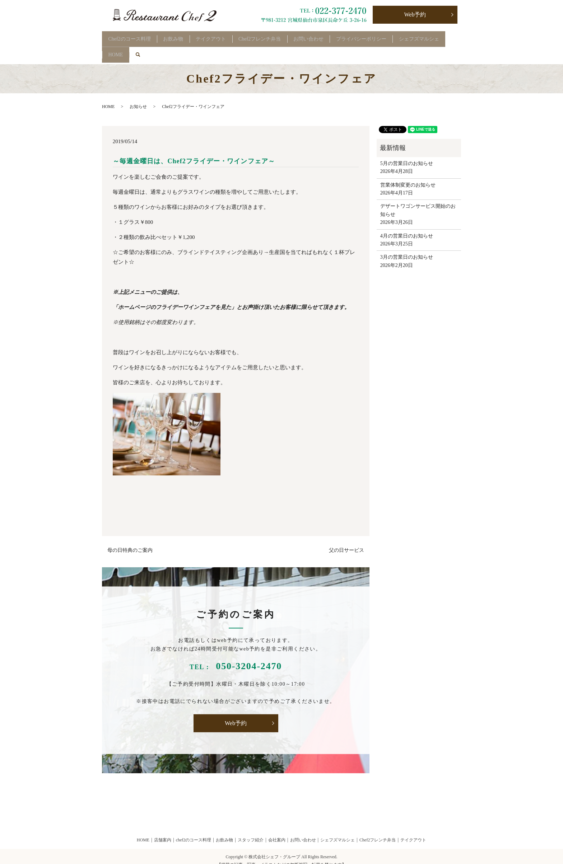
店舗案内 (162, 831)
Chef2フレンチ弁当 (276, 36)
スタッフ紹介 (251, 831)
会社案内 (276, 831)
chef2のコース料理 (193, 831)
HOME (175, 48)
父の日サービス (346, 541)
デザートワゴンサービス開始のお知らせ (418, 201)
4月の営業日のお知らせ (406, 226)
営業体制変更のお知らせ (408, 175)
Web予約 (415, 14)
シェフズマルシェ (131, 48)
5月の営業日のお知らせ (406, 154)
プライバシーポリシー (386, 36)
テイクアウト (222, 36)
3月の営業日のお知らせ (406, 248)
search (204, 48)
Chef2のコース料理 (132, 36)
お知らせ (138, 97)
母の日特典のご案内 (130, 541)
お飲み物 (180, 36)
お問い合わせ (329, 36)
